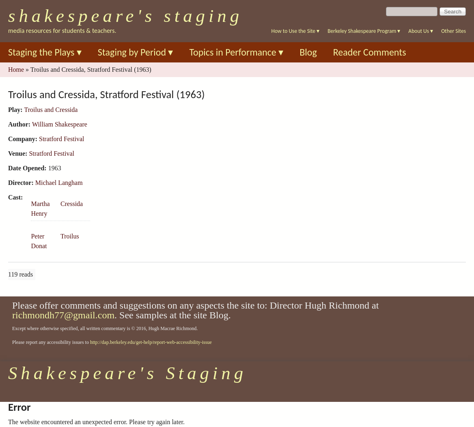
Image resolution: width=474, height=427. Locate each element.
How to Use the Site (295, 31)
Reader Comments (369, 52)
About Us (420, 31)
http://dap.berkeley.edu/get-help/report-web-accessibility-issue (151, 342)
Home (16, 69)
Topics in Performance (236, 52)
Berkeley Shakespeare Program (363, 31)
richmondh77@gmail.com (63, 315)
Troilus (69, 236)
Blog (308, 52)
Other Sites (453, 31)
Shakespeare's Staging (125, 16)
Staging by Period (135, 52)
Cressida (71, 203)
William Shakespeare (59, 124)
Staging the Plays (45, 52)
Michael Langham (59, 182)
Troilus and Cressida (51, 109)
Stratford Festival (61, 138)
